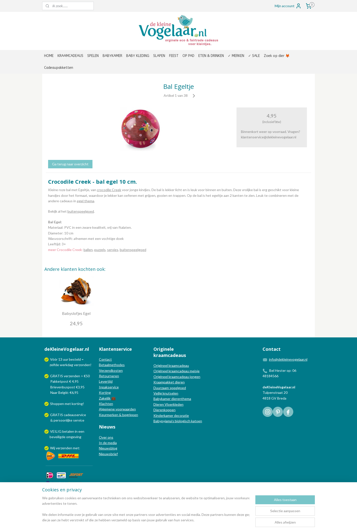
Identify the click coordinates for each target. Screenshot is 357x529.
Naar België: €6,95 (64, 392)
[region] (145, 509)
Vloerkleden (173, 404)
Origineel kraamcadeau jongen (176, 377)
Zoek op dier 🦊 (277, 56)
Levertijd (106, 381)
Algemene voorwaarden (117, 409)
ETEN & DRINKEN (211, 56)
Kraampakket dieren (169, 382)
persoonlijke (63, 420)
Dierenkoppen (164, 410)
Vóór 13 (56, 359)
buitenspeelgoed (80, 211)
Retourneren (109, 376)
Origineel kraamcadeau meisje (176, 371)
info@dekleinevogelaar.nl (288, 359)
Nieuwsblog (108, 448)
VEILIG (56, 431)
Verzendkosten (111, 370)
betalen (68, 431)
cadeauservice (75, 415)
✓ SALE (254, 56)
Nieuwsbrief (108, 454)
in (76, 431)
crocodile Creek (109, 190)
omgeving (73, 437)
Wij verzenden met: (65, 448)
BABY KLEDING (137, 56)
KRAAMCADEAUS (70, 56)
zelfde (54, 365)
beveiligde (57, 437)
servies (112, 250)
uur (65, 359)
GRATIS (57, 415)
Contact (105, 359)
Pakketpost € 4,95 (61, 381)
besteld (75, 359)
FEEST (173, 56)
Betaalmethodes (112, 365)
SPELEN (93, 56)
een (81, 431)
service (78, 420)
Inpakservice (109, 387)
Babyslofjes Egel (76, 313)
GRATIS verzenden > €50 (70, 376)
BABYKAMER (112, 56)
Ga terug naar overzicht (70, 164)
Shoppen (57, 404)
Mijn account (288, 6)
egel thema (85, 201)
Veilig (158, 393)
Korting (105, 392)
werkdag (66, 365)
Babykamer (162, 399)
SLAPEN (159, 56)
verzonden (82, 365)
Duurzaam (161, 388)
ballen (88, 250)
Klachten (106, 404)
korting (77, 404)
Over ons (106, 437)
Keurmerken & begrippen (118, 415)
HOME (49, 56)
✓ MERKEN (236, 56)
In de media (108, 443)
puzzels (100, 250)
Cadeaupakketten (58, 68)
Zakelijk (105, 398)
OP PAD (188, 56)
